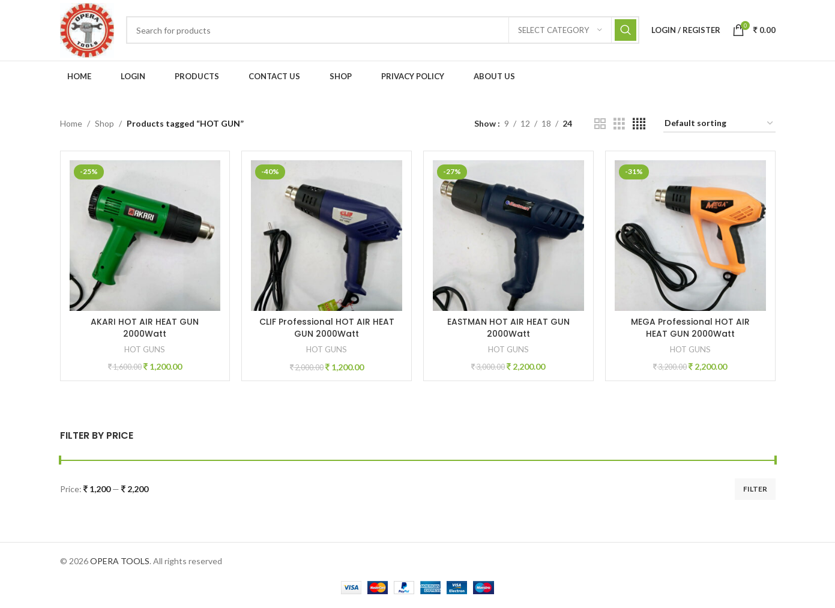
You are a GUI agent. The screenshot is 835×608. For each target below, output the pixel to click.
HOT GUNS (144, 351)
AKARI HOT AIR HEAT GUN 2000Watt (145, 330)
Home (71, 125)
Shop (104, 125)
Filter (755, 490)
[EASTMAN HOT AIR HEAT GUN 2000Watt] (508, 237)
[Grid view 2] (600, 125)
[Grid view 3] (619, 125)
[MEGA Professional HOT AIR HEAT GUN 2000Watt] (690, 237)
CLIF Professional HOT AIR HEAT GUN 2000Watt (326, 330)
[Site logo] (88, 30)
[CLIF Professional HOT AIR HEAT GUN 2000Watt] (327, 237)
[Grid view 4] (639, 125)
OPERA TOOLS (119, 563)
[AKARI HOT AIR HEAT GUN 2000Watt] (145, 237)
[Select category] (560, 31)
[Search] (383, 31)
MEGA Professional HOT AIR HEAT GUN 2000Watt (690, 330)
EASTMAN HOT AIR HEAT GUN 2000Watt (508, 330)
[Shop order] (719, 125)
